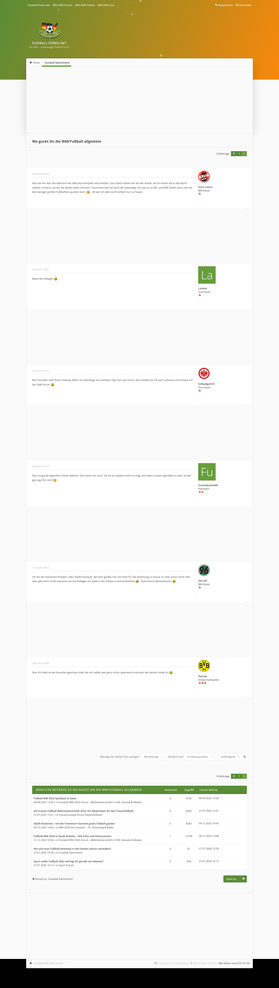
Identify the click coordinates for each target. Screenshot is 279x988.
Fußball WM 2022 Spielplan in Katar (55, 798)
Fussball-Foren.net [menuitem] (39, 5)
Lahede (202, 288)
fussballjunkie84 (208, 485)
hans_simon (205, 187)
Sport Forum (66, 865)
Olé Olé (202, 580)
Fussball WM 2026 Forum (48, 963)
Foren (36, 62)
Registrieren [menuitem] (225, 5)
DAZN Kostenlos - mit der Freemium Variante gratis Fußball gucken (74, 823)
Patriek (202, 676)
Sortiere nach (191, 756)
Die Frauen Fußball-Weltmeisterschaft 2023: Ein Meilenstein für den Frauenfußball (83, 811)
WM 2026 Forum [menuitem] (62, 5)
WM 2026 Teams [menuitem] (85, 5)
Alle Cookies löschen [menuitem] (205, 963)
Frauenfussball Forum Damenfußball (80, 815)
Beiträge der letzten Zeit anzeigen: (132, 756)
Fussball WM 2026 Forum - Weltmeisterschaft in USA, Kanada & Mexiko (100, 802)
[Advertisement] (139, 100)
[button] (233, 153)
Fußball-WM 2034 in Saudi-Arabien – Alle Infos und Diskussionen (72, 836)
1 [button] (239, 153)
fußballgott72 (206, 384)
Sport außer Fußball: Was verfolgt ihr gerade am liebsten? (68, 861)
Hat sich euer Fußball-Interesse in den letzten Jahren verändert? (72, 848)
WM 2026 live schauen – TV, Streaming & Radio (86, 827)
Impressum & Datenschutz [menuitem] (173, 963)
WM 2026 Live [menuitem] (105, 5)
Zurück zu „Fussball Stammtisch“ (54, 879)
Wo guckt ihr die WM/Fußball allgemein (66, 141)
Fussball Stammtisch (57, 62)
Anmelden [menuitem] (245, 5)
